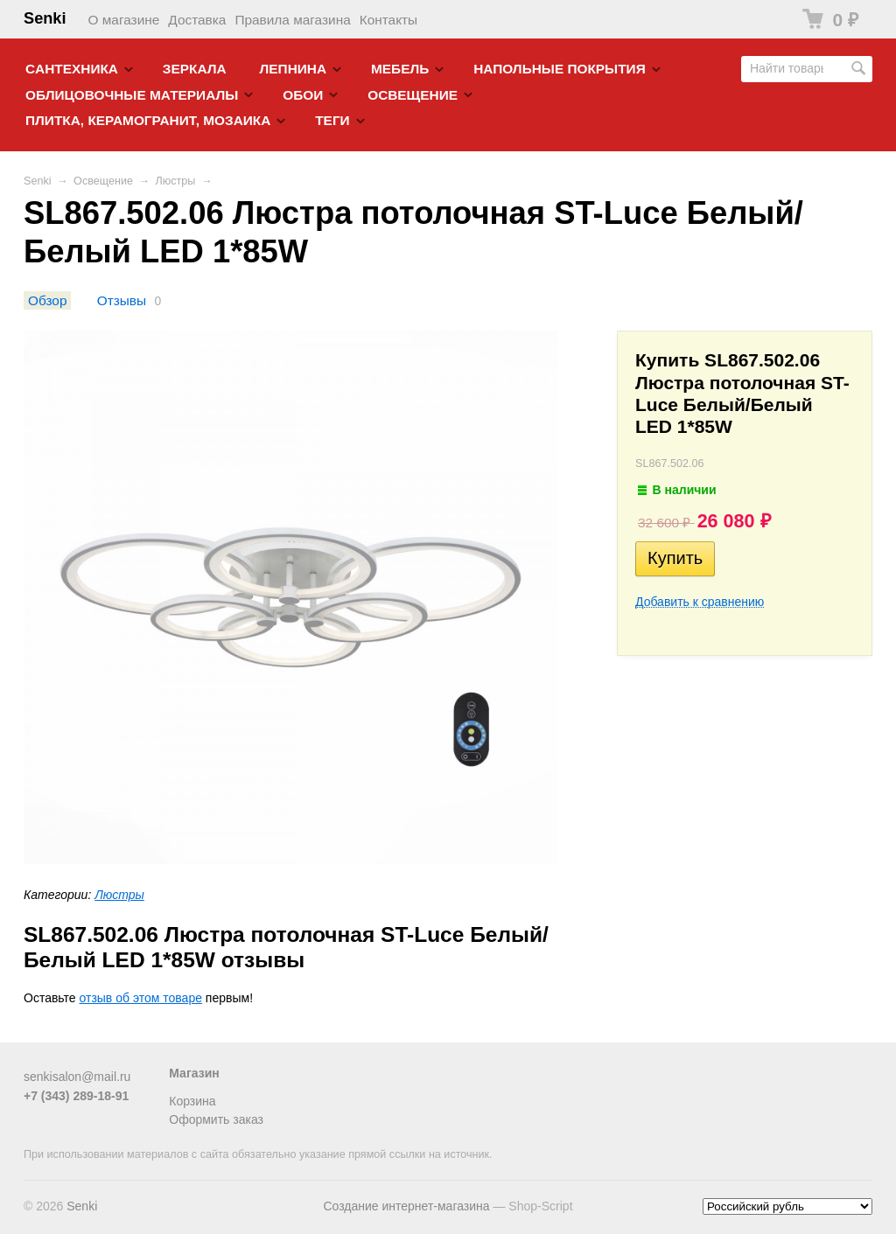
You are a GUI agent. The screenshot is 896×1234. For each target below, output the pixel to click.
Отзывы (121, 300)
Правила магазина (292, 19)
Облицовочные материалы (131, 94)
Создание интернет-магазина (406, 1206)
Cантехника (71, 68)
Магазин (194, 1073)
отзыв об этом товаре (141, 998)
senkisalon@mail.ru (77, 1077)
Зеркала (195, 68)
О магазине (124, 19)
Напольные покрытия (559, 68)
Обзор (47, 300)
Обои (303, 94)
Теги (332, 120)
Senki (45, 18)
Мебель (400, 68)
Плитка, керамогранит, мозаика (147, 120)
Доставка (197, 19)
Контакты (388, 19)
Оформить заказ (216, 1119)
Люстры (176, 181)
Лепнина (293, 68)
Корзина (192, 1101)
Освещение (413, 94)
